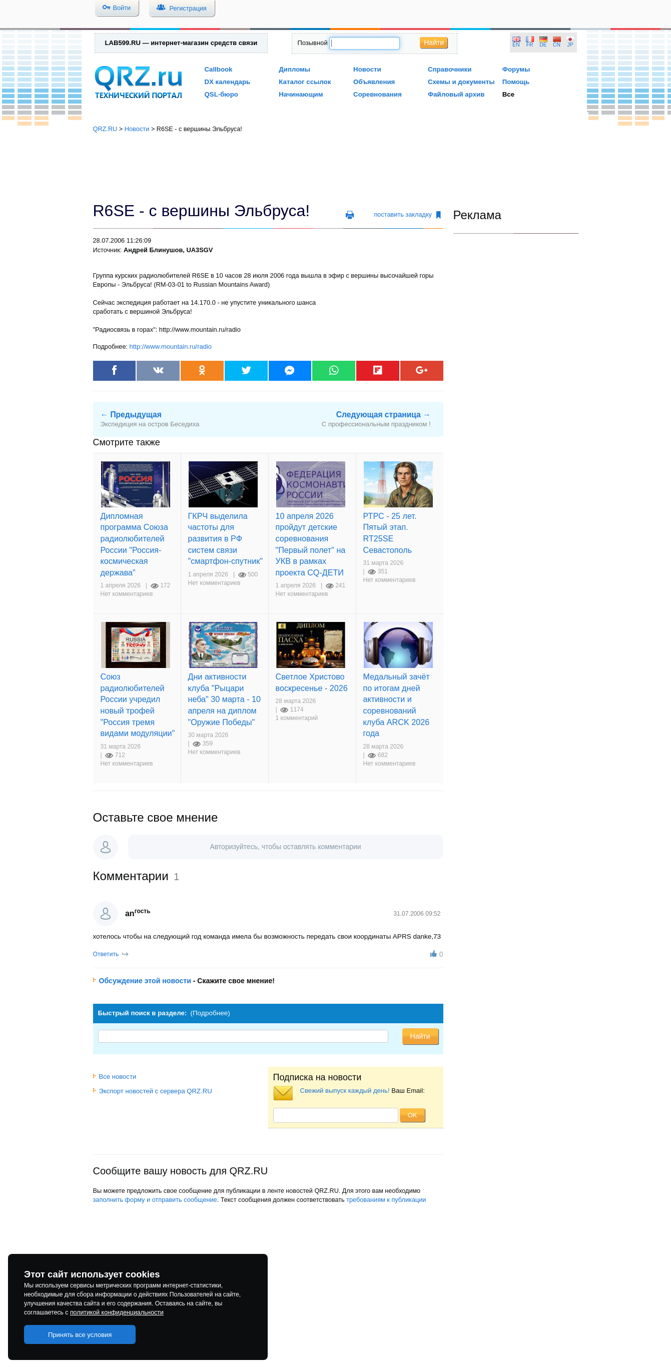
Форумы (516, 69)
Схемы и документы (461, 82)
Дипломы (294, 69)
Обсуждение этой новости (145, 981)
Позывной (312, 43)
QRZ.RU (105, 129)
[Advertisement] (335, 167)
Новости (367, 69)
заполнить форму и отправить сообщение (155, 1199)
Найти (434, 43)
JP (570, 45)
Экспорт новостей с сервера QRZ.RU (152, 1091)
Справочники (449, 69)
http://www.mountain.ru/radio (171, 346)
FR (529, 45)
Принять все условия (80, 1334)
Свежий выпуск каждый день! (345, 1090)
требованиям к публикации (386, 1199)
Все (508, 94)
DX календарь (228, 82)
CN (556, 45)
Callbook (219, 69)
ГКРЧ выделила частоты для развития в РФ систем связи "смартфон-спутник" (225, 538)
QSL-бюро (221, 94)
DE (542, 45)
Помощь (516, 82)
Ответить (106, 954)
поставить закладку (407, 214)
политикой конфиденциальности (117, 1312)
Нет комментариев (127, 593)
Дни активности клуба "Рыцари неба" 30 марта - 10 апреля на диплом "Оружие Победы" (224, 699)
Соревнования (377, 94)
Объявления (374, 82)
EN (515, 45)
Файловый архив (456, 94)
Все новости (115, 1076)
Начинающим (301, 94)
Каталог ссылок (305, 82)
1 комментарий (297, 718)
